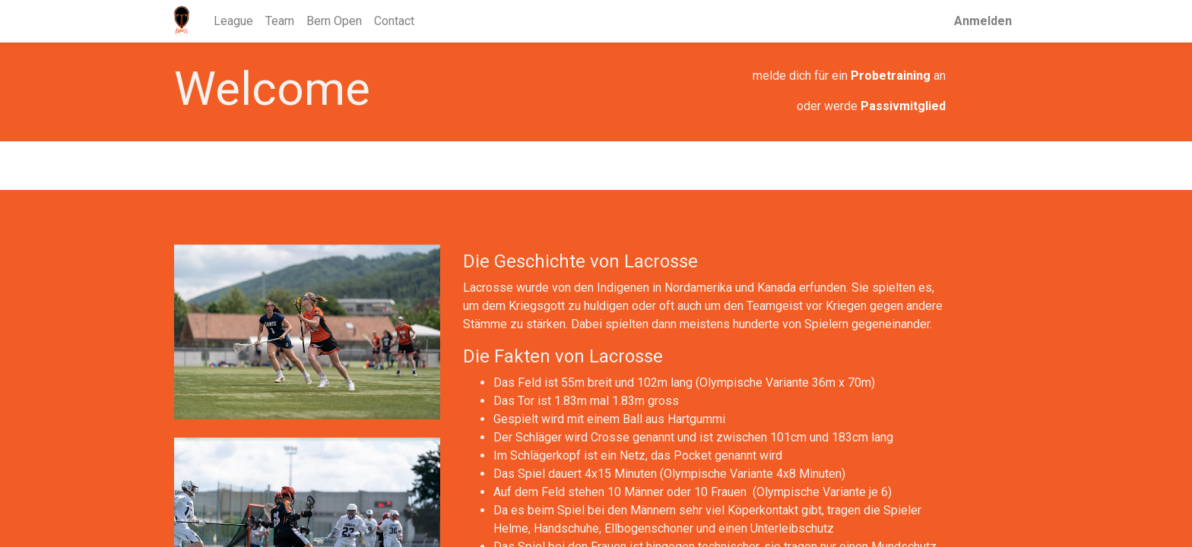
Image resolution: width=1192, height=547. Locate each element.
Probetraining (890, 75)
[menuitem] (233, 21)
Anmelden (983, 21)
